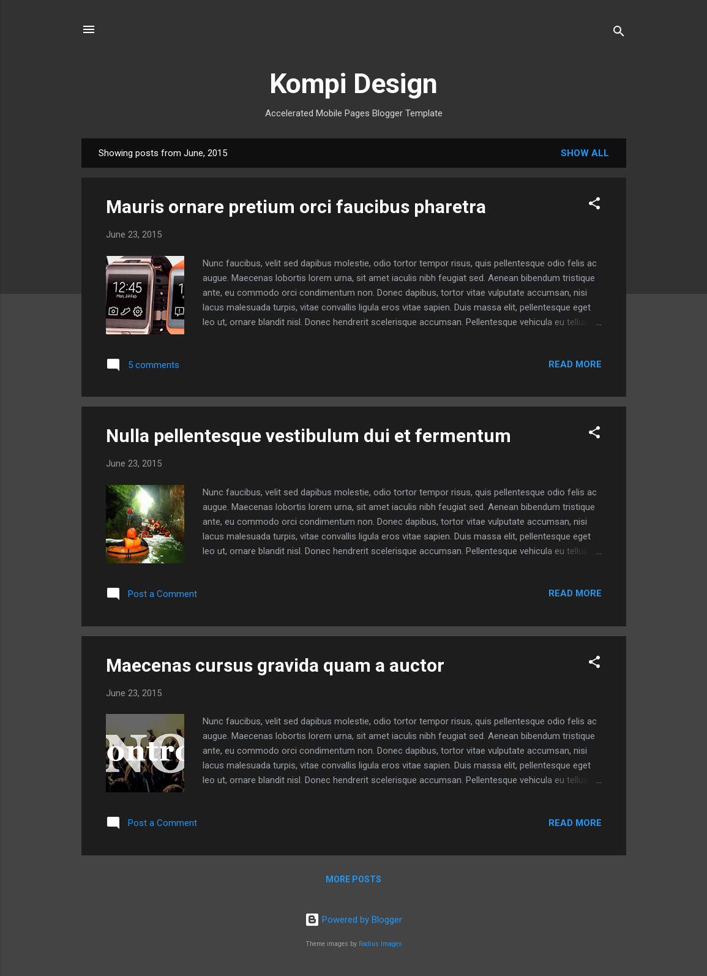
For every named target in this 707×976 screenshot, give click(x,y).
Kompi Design (353, 83)
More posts (353, 879)
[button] (594, 205)
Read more (575, 364)
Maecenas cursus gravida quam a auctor (275, 665)
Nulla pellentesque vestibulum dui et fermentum (308, 435)
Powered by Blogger (353, 919)
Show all (585, 153)
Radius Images (380, 944)
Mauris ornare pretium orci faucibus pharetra (296, 206)
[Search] (619, 33)
